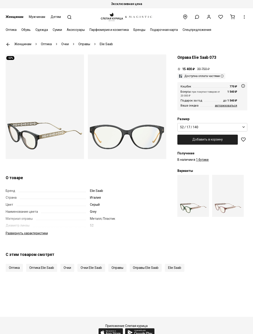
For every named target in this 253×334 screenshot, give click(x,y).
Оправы (117, 268)
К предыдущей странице (8, 44)
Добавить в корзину (207, 139)
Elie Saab (174, 268)
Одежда (41, 30)
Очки (67, 268)
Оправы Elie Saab (146, 268)
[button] (197, 16)
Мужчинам (37, 17)
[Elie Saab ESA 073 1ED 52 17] (193, 196)
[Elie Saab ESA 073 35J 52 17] (228, 196)
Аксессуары (76, 30)
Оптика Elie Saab (41, 268)
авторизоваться (226, 105)
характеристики (27, 233)
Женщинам (14, 17)
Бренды (139, 30)
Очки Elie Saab (91, 268)
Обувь (26, 30)
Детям (56, 17)
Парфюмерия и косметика (109, 30)
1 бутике (202, 159)
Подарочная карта (164, 30)
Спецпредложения (197, 30)
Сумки (57, 30)
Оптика (11, 30)
